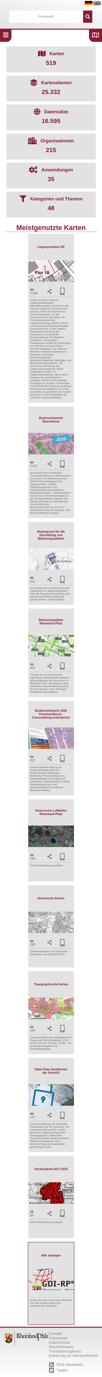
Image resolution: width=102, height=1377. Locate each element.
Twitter (58, 1370)
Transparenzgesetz (65, 1351)
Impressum (58, 1338)
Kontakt (55, 1334)
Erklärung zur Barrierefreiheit (73, 1355)
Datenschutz (59, 1342)
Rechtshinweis (61, 1347)
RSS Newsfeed (66, 1364)
